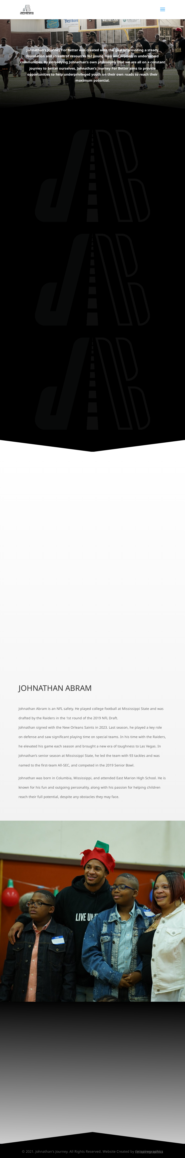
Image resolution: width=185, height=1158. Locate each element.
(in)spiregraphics (149, 1151)
